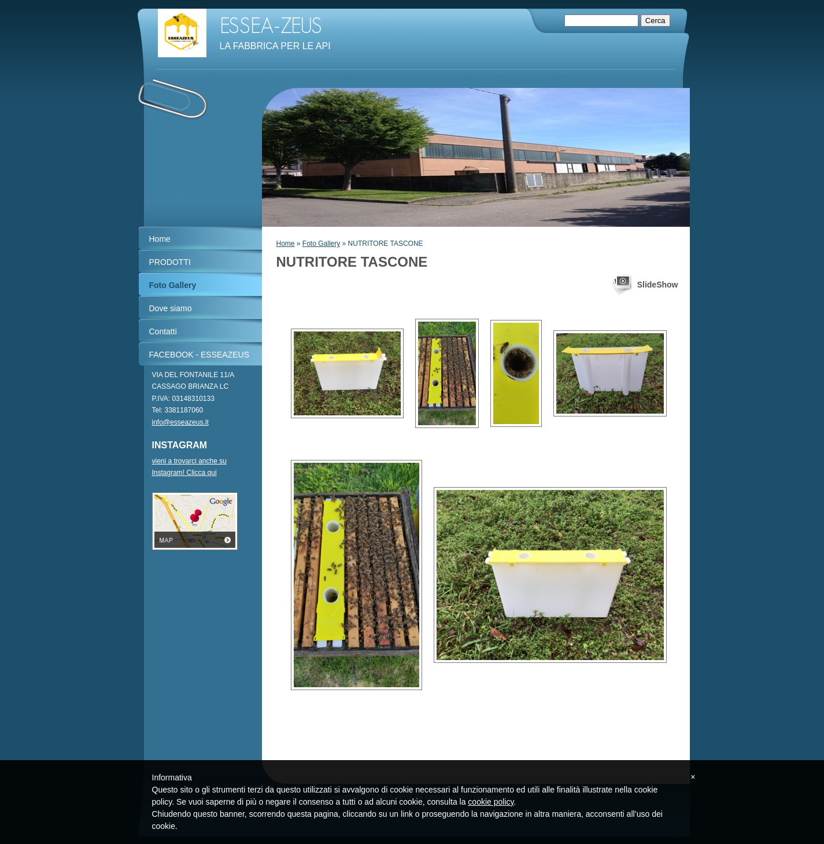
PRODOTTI (170, 262)
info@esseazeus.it (180, 422)
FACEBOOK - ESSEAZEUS (199, 354)
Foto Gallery (321, 243)
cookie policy (490, 801)
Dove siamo (170, 308)
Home (285, 243)
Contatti (163, 331)
